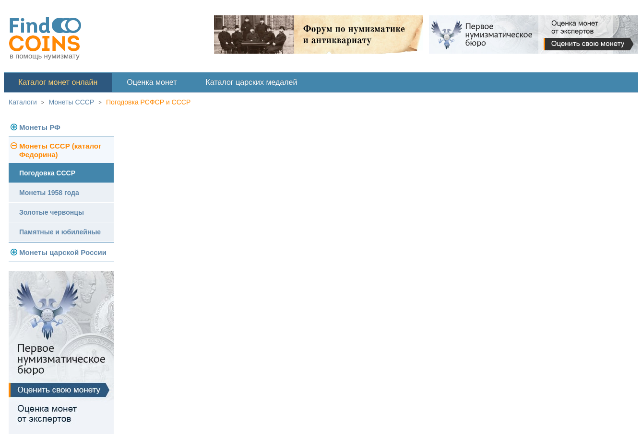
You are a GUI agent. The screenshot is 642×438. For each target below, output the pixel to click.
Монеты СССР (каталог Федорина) (60, 150)
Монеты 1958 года (49, 192)
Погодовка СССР (47, 173)
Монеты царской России (63, 252)
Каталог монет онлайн (57, 82)
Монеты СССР (72, 102)
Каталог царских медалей (251, 82)
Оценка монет (152, 82)
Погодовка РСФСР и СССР (148, 102)
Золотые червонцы (51, 212)
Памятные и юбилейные (60, 232)
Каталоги (23, 102)
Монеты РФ (39, 127)
